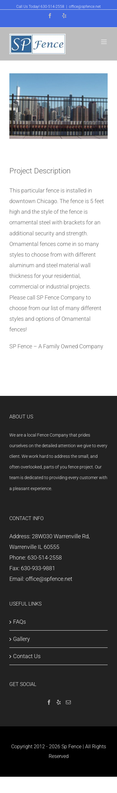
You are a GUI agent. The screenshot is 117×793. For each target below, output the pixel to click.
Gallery (21, 639)
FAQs (19, 621)
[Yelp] (58, 702)
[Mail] (68, 702)
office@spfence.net (85, 6)
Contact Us (27, 656)
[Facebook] (48, 702)
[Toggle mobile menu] (104, 41)
